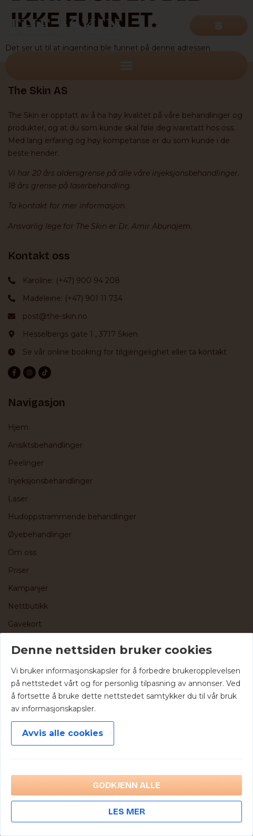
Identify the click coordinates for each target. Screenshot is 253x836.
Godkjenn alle (126, 785)
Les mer (126, 812)
